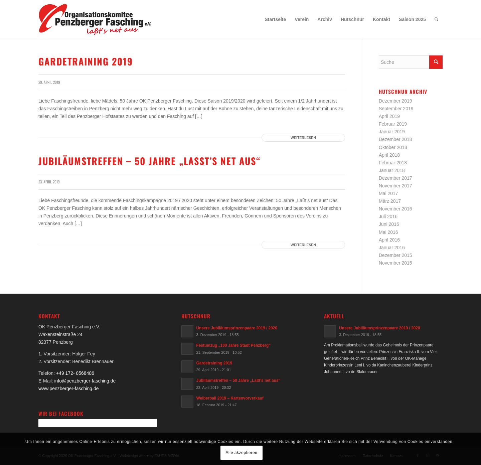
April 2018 (389, 155)
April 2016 (389, 240)
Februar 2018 (393, 162)
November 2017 (395, 185)
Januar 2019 (392, 131)
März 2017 (390, 201)
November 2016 (395, 208)
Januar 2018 (392, 170)
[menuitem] (276, 19)
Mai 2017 (388, 193)
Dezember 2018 (395, 139)
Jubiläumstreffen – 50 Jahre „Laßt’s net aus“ (149, 161)
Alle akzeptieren (242, 452)
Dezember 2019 (395, 101)
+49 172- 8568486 (75, 373)
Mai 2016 (388, 232)
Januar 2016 (392, 247)
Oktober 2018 (393, 147)
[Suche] (436, 19)
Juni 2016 (389, 224)
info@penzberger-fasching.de (85, 380)
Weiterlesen (303, 138)
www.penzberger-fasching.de (68, 388)
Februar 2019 (393, 124)
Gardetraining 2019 (85, 61)
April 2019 (389, 116)
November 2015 (395, 263)
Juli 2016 (388, 216)
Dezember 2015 (395, 255)
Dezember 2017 (395, 178)
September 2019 (396, 108)
